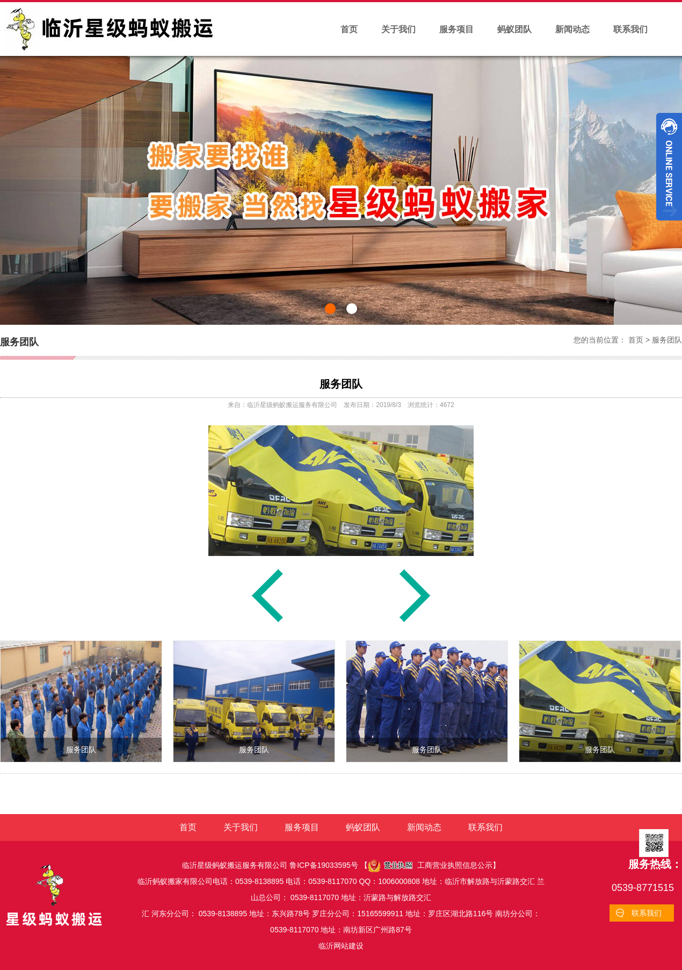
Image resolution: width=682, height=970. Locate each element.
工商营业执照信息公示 (430, 865)
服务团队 (667, 340)
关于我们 (398, 29)
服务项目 (456, 29)
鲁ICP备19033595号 (323, 865)
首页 (349, 29)
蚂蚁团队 (514, 29)
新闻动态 (572, 29)
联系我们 (630, 29)
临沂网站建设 (341, 946)
